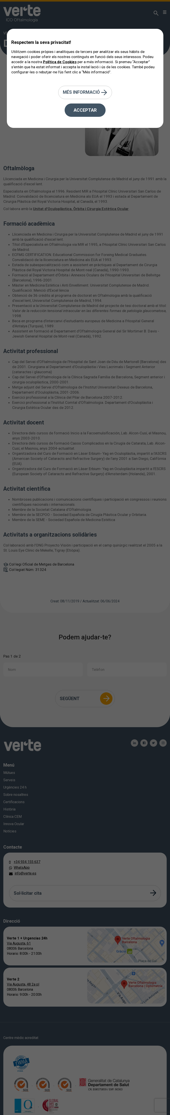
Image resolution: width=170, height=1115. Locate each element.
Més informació (85, 92)
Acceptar (85, 110)
